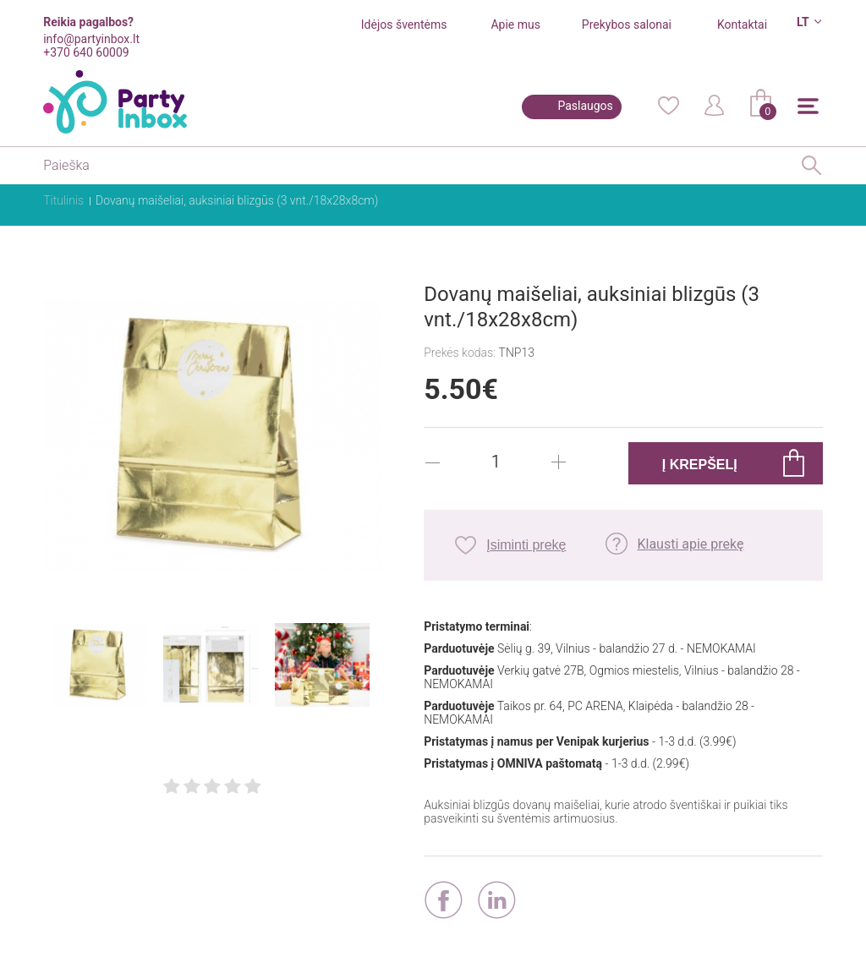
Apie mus (515, 24)
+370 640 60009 (86, 52)
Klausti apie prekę (690, 544)
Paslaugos (584, 105)
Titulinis (63, 200)
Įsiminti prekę (526, 545)
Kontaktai (742, 24)
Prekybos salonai (626, 24)
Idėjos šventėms (404, 24)
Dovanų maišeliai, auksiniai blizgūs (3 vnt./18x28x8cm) (237, 200)
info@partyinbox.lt (91, 39)
